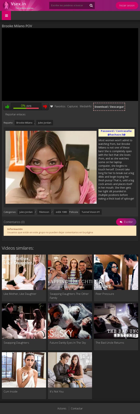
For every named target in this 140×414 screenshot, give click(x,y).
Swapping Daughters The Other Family (69, 296)
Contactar (77, 408)
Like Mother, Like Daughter (20, 294)
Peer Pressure (105, 294)
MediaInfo (86, 106)
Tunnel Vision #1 (91, 212)
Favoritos (57, 106)
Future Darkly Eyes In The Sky (68, 342)
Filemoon (44, 212)
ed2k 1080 (61, 212)
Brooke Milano (24, 122)
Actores (61, 408)
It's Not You (57, 391)
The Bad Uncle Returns (110, 342)
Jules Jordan (44, 122)
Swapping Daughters (16, 342)
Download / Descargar (109, 106)
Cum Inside (11, 391)
